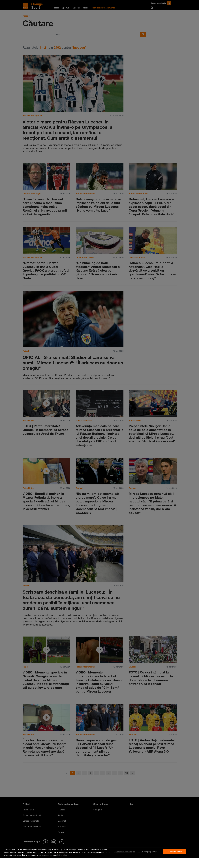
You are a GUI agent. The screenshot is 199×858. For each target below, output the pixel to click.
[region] (99, 851)
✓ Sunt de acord (174, 851)
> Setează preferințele (125, 851)
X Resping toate (149, 851)
